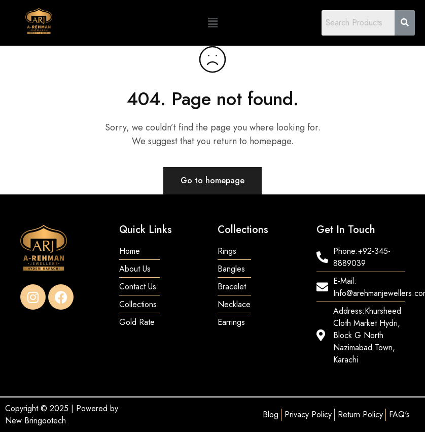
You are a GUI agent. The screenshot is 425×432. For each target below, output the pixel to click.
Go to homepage (212, 180)
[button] (212, 22)
